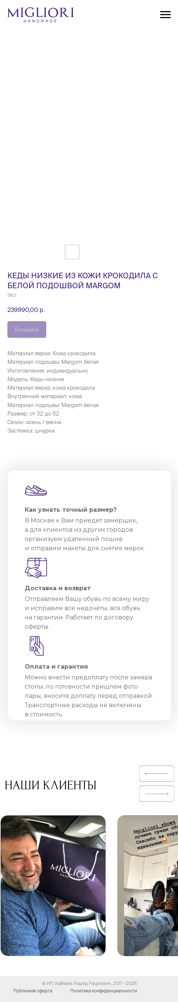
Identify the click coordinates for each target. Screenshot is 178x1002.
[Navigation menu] (165, 15)
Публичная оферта (32, 990)
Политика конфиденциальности (103, 990)
